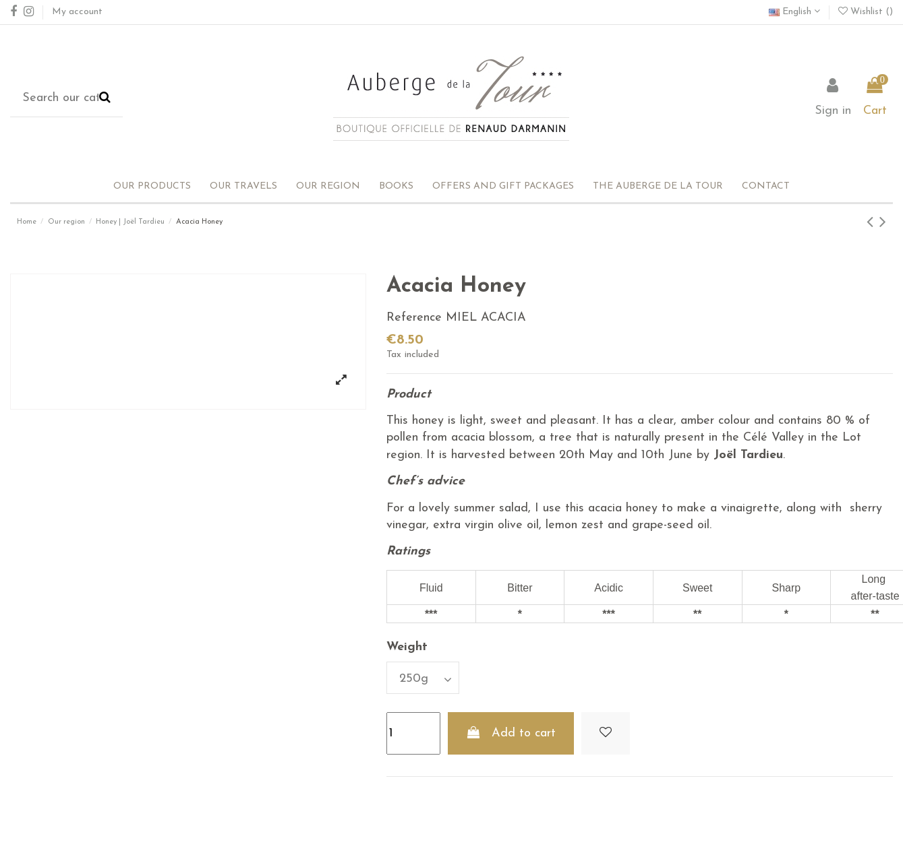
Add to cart (511, 733)
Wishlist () (865, 12)
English (794, 12)
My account (77, 12)
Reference (414, 317)
